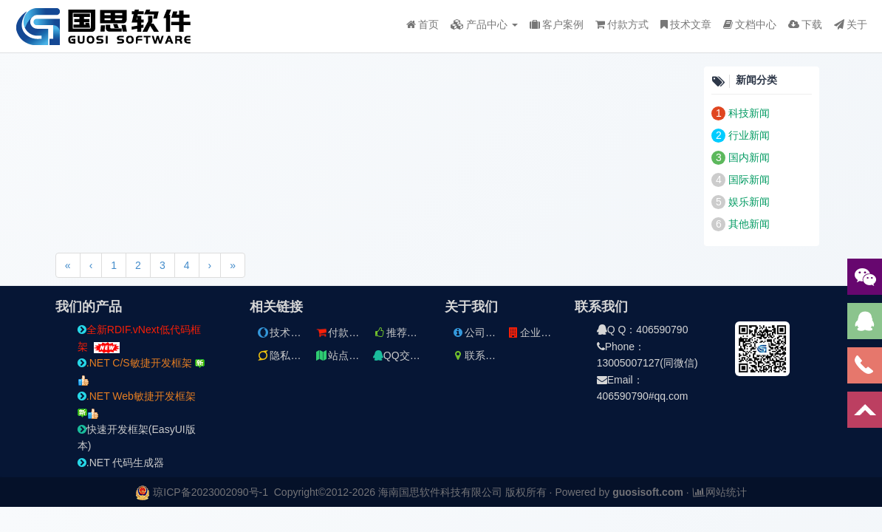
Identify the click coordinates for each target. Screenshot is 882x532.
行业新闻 (749, 135)
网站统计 (719, 492)
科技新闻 (749, 113)
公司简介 (478, 332)
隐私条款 (283, 355)
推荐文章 (400, 332)
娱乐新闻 (749, 202)
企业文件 (534, 332)
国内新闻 (749, 157)
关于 (850, 24)
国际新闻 (749, 179)
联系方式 (478, 355)
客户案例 (557, 24)
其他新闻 (749, 224)
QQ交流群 (402, 355)
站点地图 (342, 355)
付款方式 (622, 24)
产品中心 (484, 24)
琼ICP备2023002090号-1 (210, 492)
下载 (805, 24)
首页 (422, 24)
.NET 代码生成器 (121, 462)
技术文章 (685, 24)
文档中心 (749, 24)
